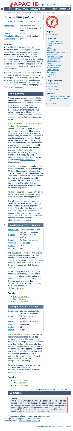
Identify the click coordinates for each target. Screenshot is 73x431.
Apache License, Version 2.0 (29, 421)
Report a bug (53, 89)
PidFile (49, 63)
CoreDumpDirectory (54, 41)
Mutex (17, 215)
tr (42, 21)
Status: (7, 33)
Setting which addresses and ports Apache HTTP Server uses (59, 98)
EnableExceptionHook (55, 43)
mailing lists (45, 411)
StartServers (51, 74)
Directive (35, 225)
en (30, 21)
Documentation (29, 12)
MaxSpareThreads (21, 302)
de (26, 21)
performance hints (27, 160)
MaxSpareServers (53, 59)
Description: (9, 26)
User (48, 76)
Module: (11, 248)
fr (35, 21)
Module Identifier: (12, 36)
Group (49, 46)
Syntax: (11, 235)
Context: (12, 243)
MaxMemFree (52, 54)
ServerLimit (51, 72)
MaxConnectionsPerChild (56, 52)
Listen (49, 48)
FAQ (54, 5)
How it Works (53, 34)
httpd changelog (54, 83)
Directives (47, 5)
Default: (11, 240)
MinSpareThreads (21, 385)
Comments (52, 103)
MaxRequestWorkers (31, 78)
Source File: (9, 39)
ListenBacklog (52, 50)
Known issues (53, 86)
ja (38, 21)
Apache (7, 12)
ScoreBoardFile (53, 68)
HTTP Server (17, 12)
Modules (50, 12)
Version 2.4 (41, 12)
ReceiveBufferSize (54, 65)
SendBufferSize (53, 70)
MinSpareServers (53, 61)
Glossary (60, 5)
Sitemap (68, 5)
